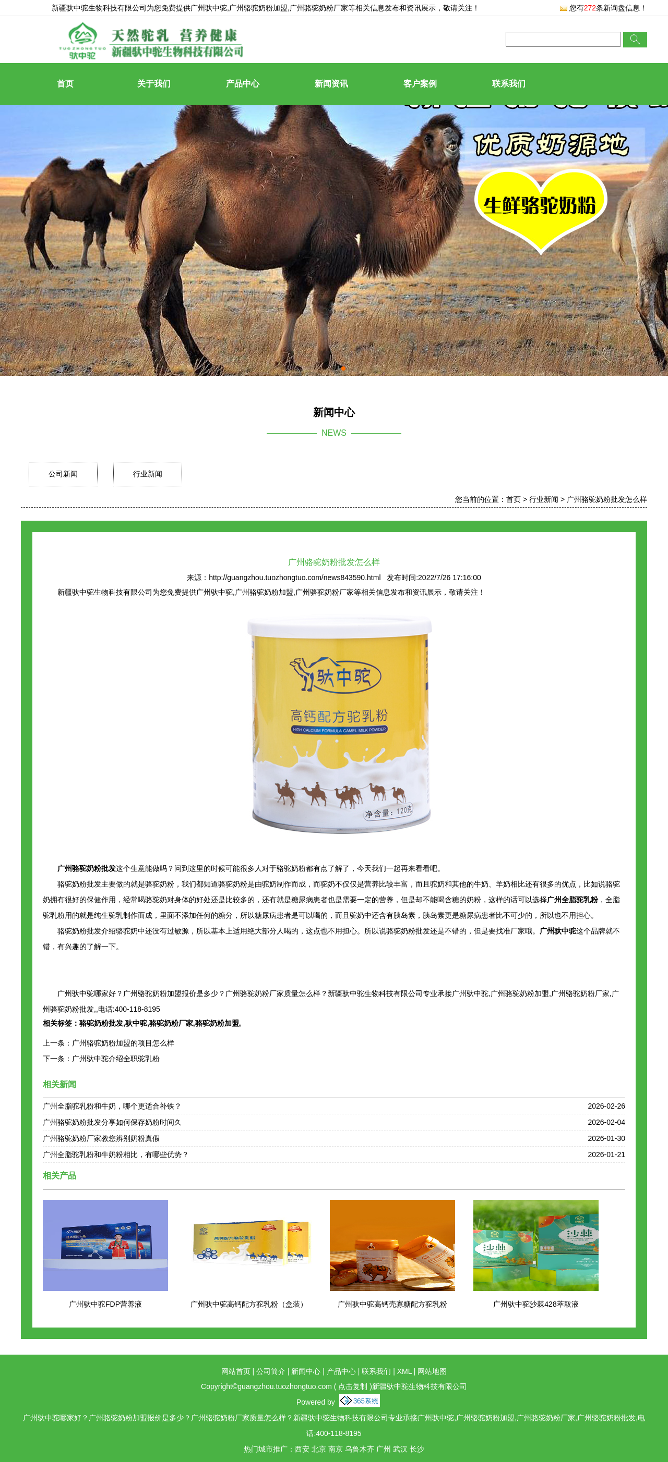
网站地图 (432, 1371)
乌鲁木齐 (359, 1449)
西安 (302, 1449)
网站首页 (235, 1371)
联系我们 (509, 83)
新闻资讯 (331, 83)
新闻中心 (305, 1371)
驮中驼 (136, 1023)
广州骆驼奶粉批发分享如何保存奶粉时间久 (112, 1122)
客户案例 (420, 83)
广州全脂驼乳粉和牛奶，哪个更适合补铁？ (112, 1106)
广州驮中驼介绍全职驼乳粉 (116, 1058)
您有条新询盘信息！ (603, 8)
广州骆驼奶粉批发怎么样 (607, 499)
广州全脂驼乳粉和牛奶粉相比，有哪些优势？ (116, 1154)
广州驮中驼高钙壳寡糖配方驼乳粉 (392, 1304)
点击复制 (352, 1386)
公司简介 (270, 1371)
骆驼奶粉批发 (101, 1023)
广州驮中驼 (208, 8)
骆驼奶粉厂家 (171, 1023)
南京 (335, 1449)
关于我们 (154, 83)
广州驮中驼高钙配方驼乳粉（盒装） (248, 1304)
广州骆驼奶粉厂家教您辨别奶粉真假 (101, 1138)
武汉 (400, 1449)
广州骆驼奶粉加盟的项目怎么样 (123, 1043)
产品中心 (242, 83)
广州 (383, 1449)
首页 (65, 83)
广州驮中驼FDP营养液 (105, 1304)
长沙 (417, 1449)
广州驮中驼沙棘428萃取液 (535, 1304)
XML (404, 1371)
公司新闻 (63, 474)
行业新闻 (147, 474)
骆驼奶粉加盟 (217, 1023)
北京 (319, 1449)
